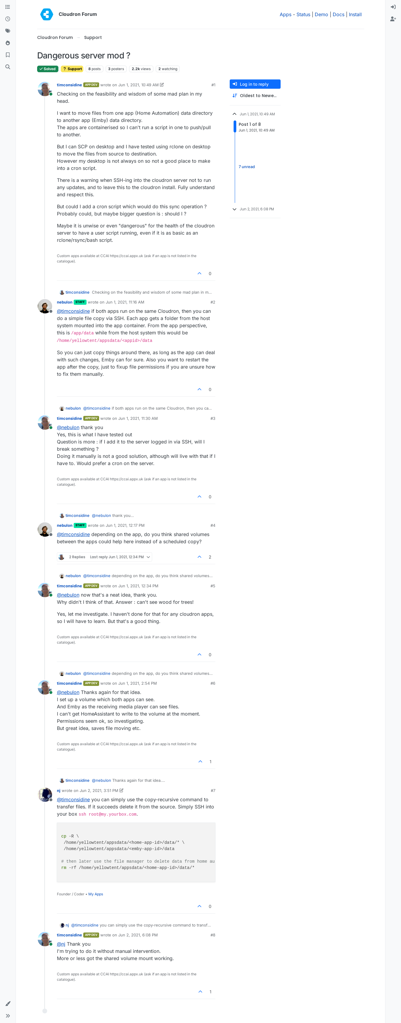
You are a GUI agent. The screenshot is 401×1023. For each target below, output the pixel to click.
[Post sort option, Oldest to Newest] (255, 95)
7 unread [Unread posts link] (247, 166)
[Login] (393, 7)
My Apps (95, 894)
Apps (285, 14)
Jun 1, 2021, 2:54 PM (137, 683)
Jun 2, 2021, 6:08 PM (138, 935)
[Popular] (7, 43)
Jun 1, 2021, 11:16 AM (125, 302)
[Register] (393, 19)
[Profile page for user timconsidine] (45, 89)
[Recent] (7, 19)
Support (72, 69)
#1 (213, 84)
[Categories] (7, 7)
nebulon (64, 302)
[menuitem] (393, 7)
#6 (213, 683)
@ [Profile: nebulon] (68, 427)
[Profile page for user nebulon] (45, 306)
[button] (7, 1004)
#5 (213, 585)
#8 (213, 935)
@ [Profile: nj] (61, 944)
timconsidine (69, 84)
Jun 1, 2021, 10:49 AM (138, 84)
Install (355, 14)
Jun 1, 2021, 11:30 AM (138, 418)
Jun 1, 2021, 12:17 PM (125, 525)
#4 (213, 525)
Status (303, 14)
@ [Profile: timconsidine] (73, 311)
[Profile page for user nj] (45, 794)
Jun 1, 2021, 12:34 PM (138, 585)
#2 (213, 302)
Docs (338, 14)
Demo (321, 14)
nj (58, 790)
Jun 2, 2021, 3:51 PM (99, 790)
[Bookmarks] (7, 55)
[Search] (7, 67)
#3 (213, 418)
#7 (213, 790)
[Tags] (7, 31)
